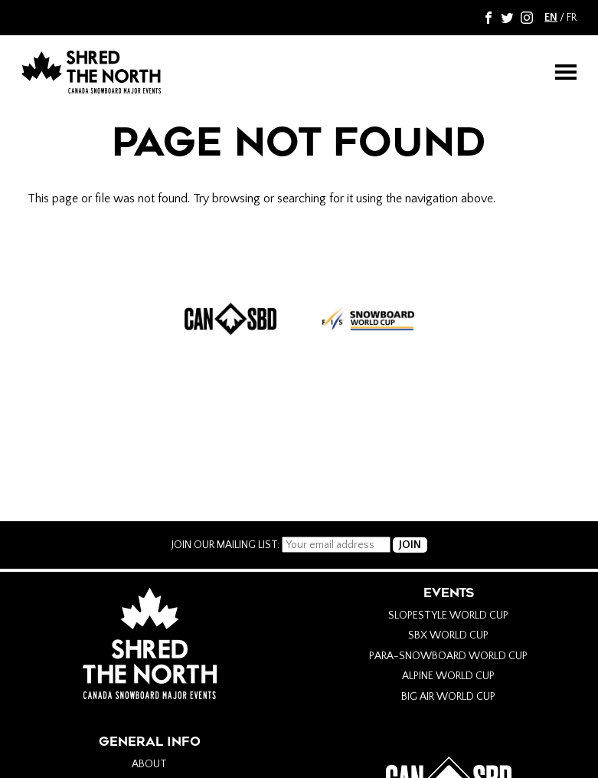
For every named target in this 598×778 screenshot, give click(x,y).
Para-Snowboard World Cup (448, 656)
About (149, 764)
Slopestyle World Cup (448, 615)
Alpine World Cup (448, 676)
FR (572, 17)
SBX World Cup (448, 635)
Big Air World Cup (448, 697)
